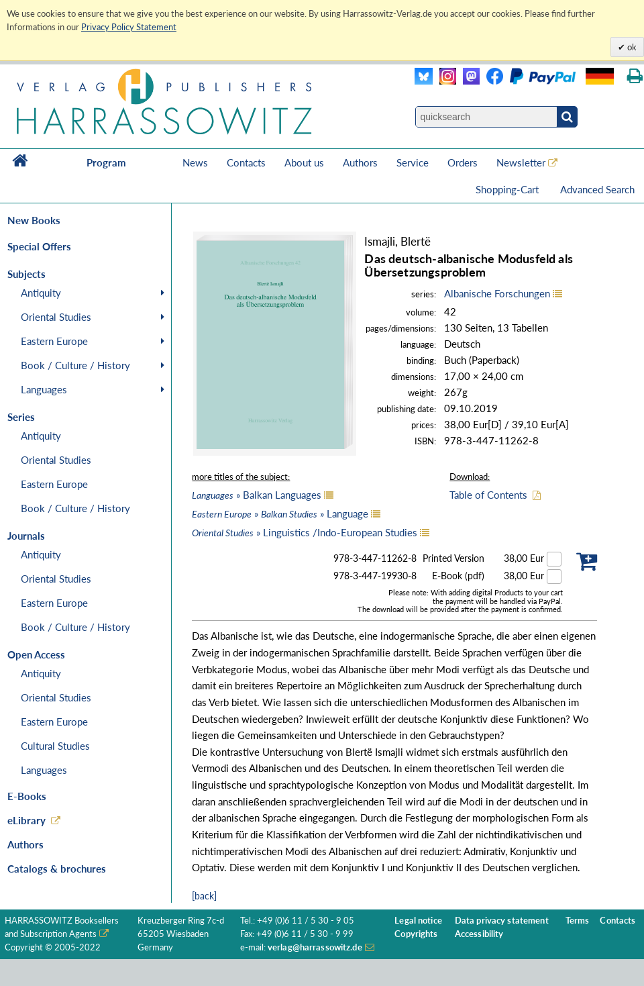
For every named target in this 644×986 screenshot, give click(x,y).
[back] (204, 895)
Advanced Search (597, 189)
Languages (44, 389)
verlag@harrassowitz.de (315, 947)
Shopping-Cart (508, 189)
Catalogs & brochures (56, 868)
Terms (578, 921)
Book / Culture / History (75, 365)
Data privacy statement (502, 921)
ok (631, 47)
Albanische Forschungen (497, 293)
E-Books (26, 796)
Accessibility (479, 934)
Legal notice (418, 921)
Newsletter (520, 162)
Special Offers (39, 246)
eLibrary (26, 820)
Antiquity (41, 293)
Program (106, 162)
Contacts (246, 162)
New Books (33, 220)
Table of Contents (488, 495)
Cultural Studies (55, 746)
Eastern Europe (54, 341)
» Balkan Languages (256, 495)
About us (304, 162)
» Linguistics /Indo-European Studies (304, 532)
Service (412, 162)
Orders (462, 162)
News (195, 162)
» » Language (280, 513)
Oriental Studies (56, 317)
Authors (360, 162)
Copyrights (415, 934)
